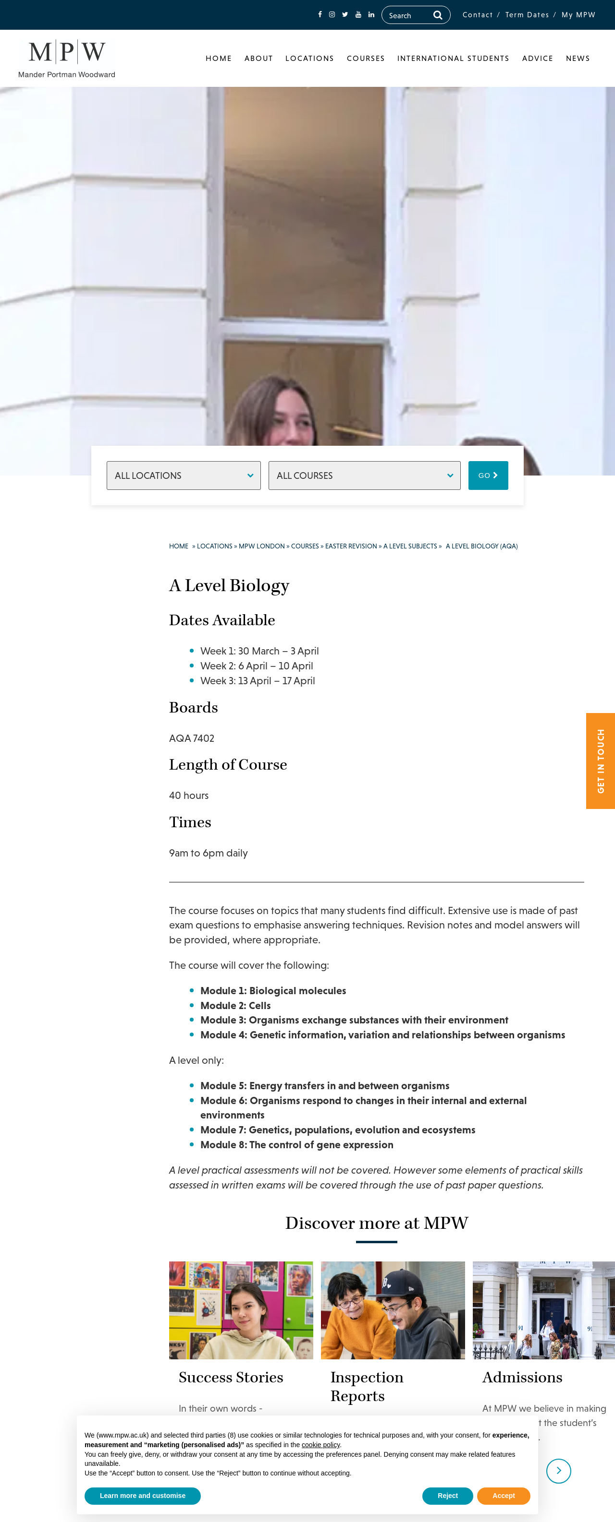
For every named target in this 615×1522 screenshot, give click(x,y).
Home (219, 58)
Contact (478, 15)
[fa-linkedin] (371, 14)
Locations (309, 58)
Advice (538, 58)
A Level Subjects (410, 546)
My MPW (579, 15)
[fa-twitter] (345, 14)
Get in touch (601, 761)
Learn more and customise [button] (142, 1495)
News (578, 58)
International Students (453, 58)
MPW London (262, 546)
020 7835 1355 (71, 589)
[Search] (437, 15)
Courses (366, 58)
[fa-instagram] (332, 14)
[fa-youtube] (358, 14)
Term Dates (527, 15)
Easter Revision (351, 546)
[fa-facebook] (320, 14)
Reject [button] (448, 1495)
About (259, 58)
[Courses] (365, 475)
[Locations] (184, 475)
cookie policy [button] (321, 1445)
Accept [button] (503, 1495)
